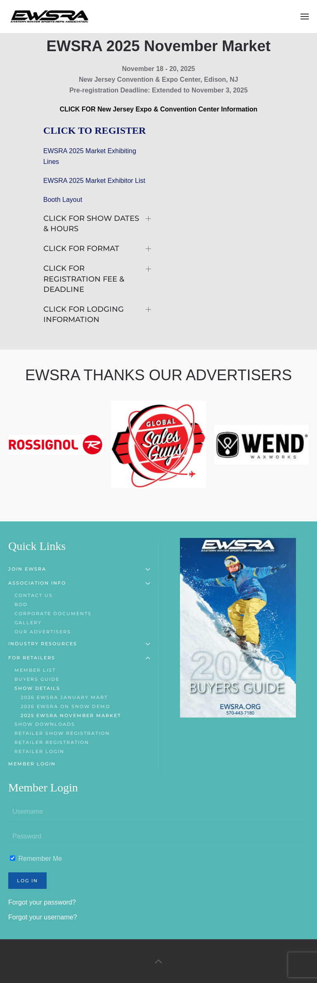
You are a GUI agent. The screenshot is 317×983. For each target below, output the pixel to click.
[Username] (158, 812)
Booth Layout (62, 199)
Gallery (28, 622)
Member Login (32, 764)
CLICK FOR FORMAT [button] (81, 248)
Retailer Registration (51, 742)
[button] (304, 16)
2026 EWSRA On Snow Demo (65, 706)
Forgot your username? (42, 917)
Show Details (37, 688)
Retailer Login (39, 751)
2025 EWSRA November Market (71, 715)
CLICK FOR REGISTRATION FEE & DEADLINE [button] (83, 279)
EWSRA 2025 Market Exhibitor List (94, 180)
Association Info (79, 583)
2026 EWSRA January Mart (64, 697)
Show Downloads (44, 724)
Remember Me (36, 858)
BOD (21, 604)
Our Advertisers (42, 632)
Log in (27, 881)
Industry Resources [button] (79, 644)
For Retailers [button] (79, 658)
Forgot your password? (42, 902)
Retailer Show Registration (62, 733)
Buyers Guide (36, 679)
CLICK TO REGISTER (94, 130)
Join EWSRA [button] (79, 569)
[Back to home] (49, 16)
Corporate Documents (53, 613)
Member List (35, 670)
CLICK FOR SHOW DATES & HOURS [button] (91, 223)
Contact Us (33, 595)
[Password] (158, 837)
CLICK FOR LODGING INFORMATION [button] (83, 314)
